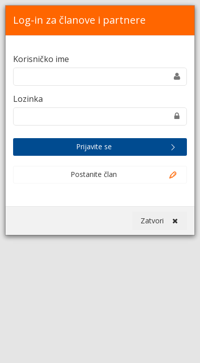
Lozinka (28, 98)
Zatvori (159, 220)
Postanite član (124, 175)
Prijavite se (127, 147)
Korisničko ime (41, 59)
